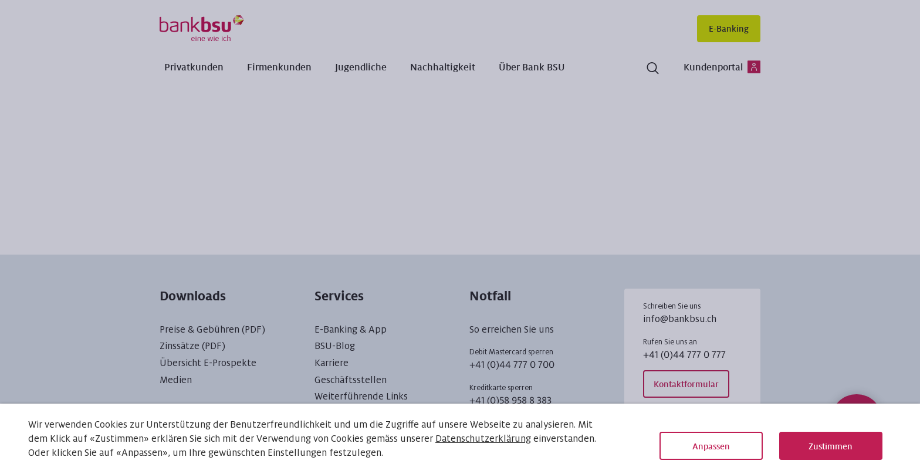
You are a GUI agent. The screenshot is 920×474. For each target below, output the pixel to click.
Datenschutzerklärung (483, 439)
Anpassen (711, 446)
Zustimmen (831, 446)
